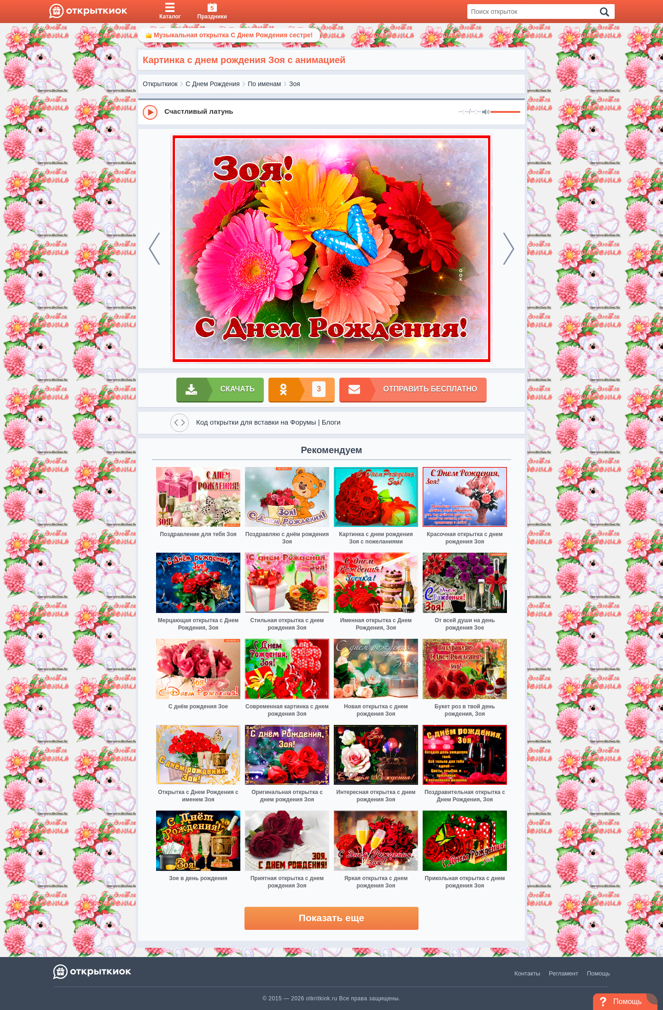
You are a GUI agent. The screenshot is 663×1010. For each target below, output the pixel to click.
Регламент (563, 973)
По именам (264, 84)
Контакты (527, 973)
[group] (331, 111)
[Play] (150, 112)
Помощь (598, 973)
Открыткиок (160, 84)
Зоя (294, 84)
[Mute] (485, 112)
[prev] (154, 249)
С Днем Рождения (212, 84)
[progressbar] (505, 112)
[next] (509, 249)
